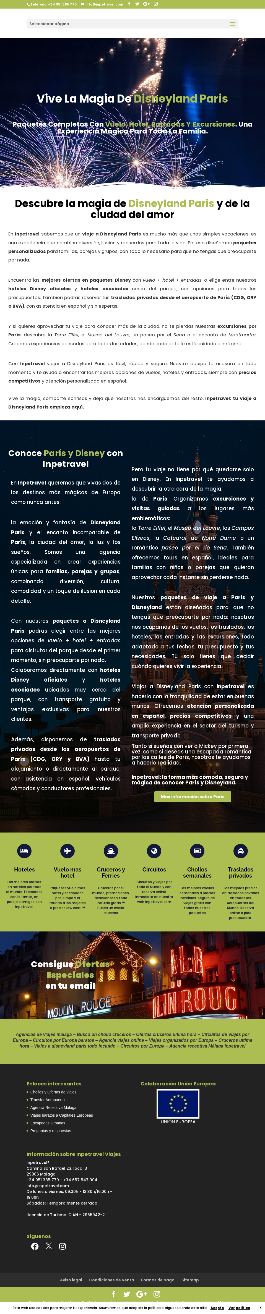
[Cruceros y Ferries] (111, 851)
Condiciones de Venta (111, 1280)
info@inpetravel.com (48, 1186)
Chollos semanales (197, 872)
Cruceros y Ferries (111, 872)
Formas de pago (158, 1280)
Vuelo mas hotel (67, 872)
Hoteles (24, 869)
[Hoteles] (24, 851)
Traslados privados (240, 872)
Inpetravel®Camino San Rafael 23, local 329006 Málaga (57, 1168)
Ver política (239, 1307)
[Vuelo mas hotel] (67, 851)
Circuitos (154, 869)
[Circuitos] (154, 851)
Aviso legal (71, 1280)
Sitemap (190, 1280)
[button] (192, 796)
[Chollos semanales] (197, 851)
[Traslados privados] (240, 851)
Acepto (217, 1307)
